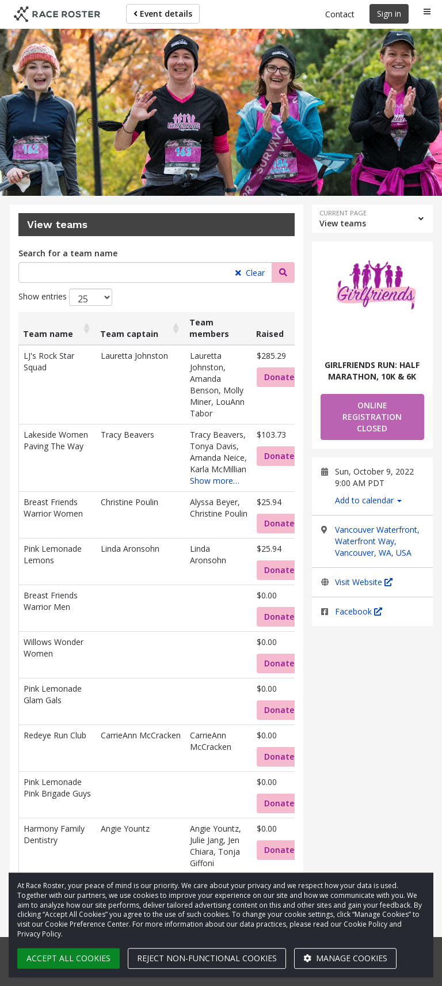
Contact (340, 14)
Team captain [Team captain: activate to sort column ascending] (129, 333)
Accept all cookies (68, 958)
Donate (279, 376)
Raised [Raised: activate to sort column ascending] (270, 333)
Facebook (358, 611)
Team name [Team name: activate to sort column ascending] (48, 333)
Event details (163, 13)
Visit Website (364, 582)
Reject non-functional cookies (207, 958)
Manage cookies (345, 958)
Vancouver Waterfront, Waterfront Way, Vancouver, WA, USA (377, 541)
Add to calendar (368, 500)
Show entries (65, 297)
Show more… (214, 480)
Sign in (389, 13)
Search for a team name (67, 253)
